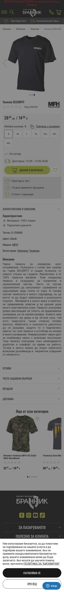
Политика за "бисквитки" (41, 563)
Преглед (32, 584)
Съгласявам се (32, 573)
